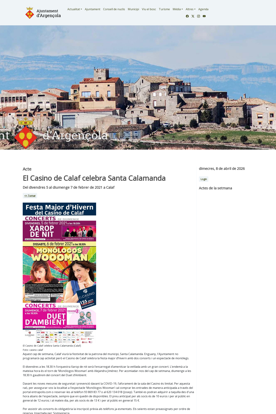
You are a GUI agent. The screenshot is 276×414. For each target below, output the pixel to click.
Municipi (133, 9)
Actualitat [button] (73, 9)
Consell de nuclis (114, 9)
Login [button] (203, 179)
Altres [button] (189, 9)
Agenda (203, 9)
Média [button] (177, 9)
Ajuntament (92, 9)
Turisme (164, 9)
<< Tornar (30, 195)
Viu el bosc (149, 9)
